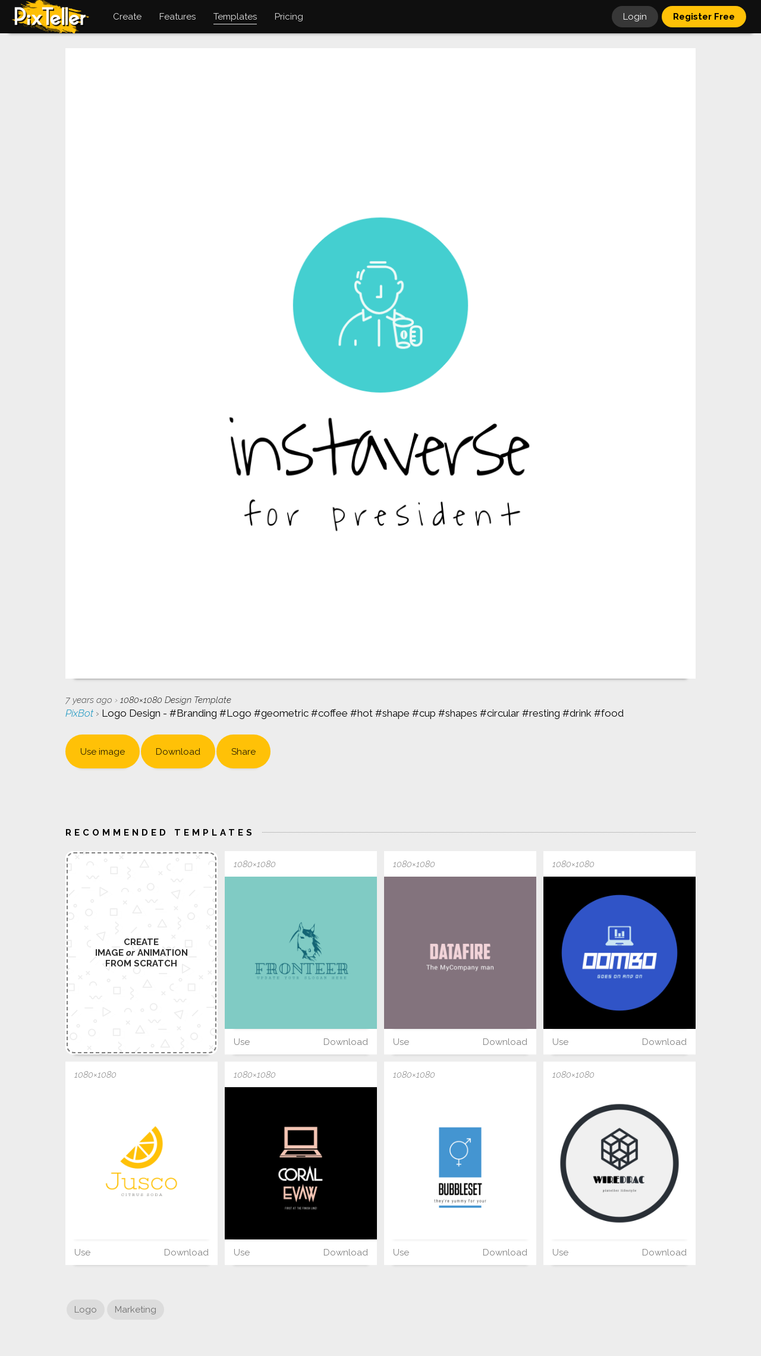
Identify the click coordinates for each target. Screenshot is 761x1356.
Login (635, 16)
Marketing (135, 1309)
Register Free (704, 16)
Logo (85, 1309)
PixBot (80, 713)
